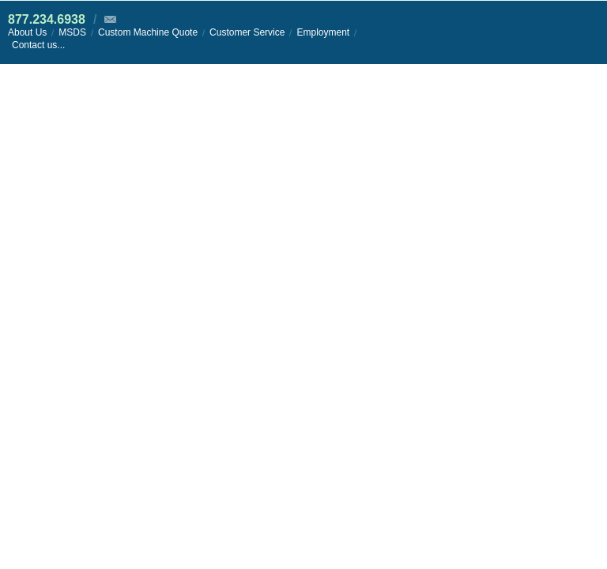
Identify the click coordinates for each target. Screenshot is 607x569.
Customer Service (247, 32)
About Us (27, 32)
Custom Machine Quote (148, 32)
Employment (322, 32)
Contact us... (38, 45)
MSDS (72, 32)
